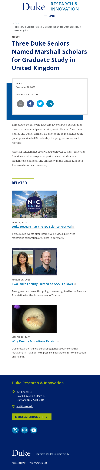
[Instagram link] (24, 430)
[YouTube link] (33, 430)
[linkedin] (50, 103)
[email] (20, 103)
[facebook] (30, 103)
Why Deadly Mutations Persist (34, 341)
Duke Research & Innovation (38, 382)
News (17, 23)
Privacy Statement (38, 462)
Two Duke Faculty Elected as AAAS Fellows (42, 284)
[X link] (15, 430)
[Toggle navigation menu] (50, 16)
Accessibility (18, 462)
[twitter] (40, 103)
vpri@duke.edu (25, 406)
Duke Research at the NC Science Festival (42, 227)
